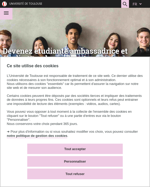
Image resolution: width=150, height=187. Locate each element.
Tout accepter (75, 149)
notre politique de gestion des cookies (37, 136)
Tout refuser (75, 174)
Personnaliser (75, 161)
